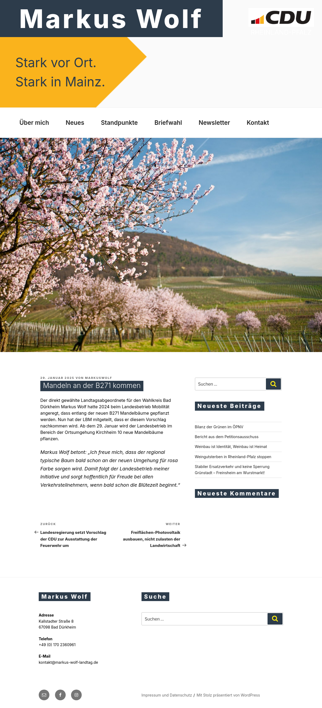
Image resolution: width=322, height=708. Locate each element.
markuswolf (98, 378)
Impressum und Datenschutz (167, 695)
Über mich (34, 122)
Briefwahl (168, 122)
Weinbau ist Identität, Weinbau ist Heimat (231, 446)
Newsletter (214, 122)
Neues (75, 122)
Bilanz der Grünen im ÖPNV (219, 427)
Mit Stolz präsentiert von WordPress (228, 695)
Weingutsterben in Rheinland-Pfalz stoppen (233, 456)
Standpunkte (119, 122)
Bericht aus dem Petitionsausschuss (227, 436)
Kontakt (258, 122)
